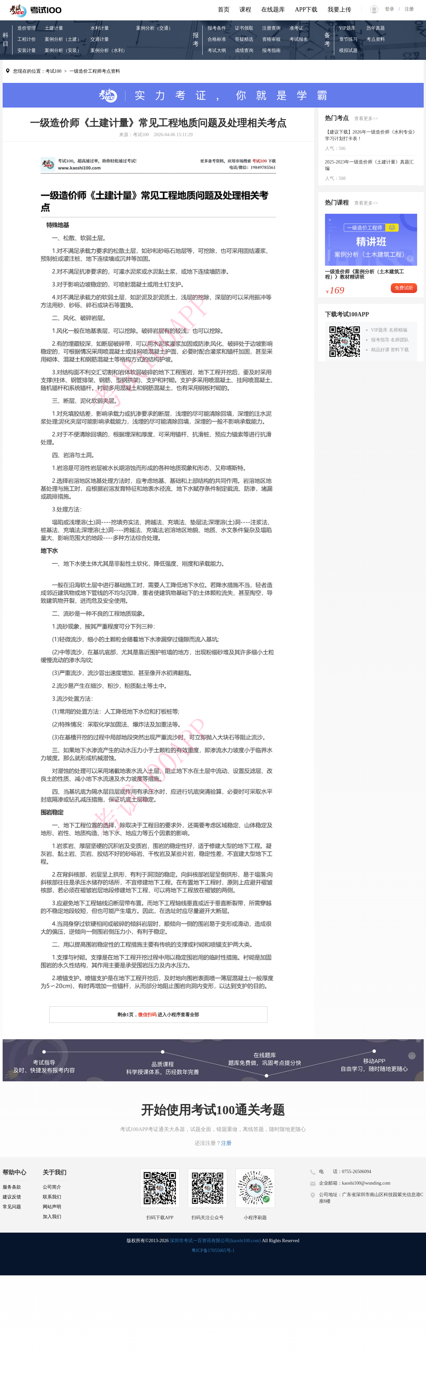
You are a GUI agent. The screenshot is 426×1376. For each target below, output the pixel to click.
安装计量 (26, 50)
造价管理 (26, 28)
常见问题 (12, 1206)
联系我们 (52, 1196)
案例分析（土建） (63, 39)
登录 (392, 9)
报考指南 (271, 50)
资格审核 (271, 39)
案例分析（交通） (154, 28)
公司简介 (52, 1187)
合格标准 (217, 39)
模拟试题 (348, 50)
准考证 (296, 28)
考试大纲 (217, 50)
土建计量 (54, 28)
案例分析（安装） (63, 50)
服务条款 (12, 1187)
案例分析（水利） (108, 50)
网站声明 (52, 1206)
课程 (245, 9)
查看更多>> (366, 118)
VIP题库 (347, 28)
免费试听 (404, 287)
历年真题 (375, 28)
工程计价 (26, 39)
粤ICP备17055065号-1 (213, 1250)
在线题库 (273, 9)
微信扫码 (147, 1014)
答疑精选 (244, 39)
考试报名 (298, 39)
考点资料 (375, 39)
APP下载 (306, 9)
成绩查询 (244, 50)
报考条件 (217, 28)
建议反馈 (12, 1196)
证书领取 (244, 28)
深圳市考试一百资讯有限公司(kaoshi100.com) (215, 1240)
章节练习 (348, 39)
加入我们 (52, 1216)
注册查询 (271, 28)
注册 (407, 9)
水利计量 (99, 28)
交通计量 (99, 39)
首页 (224, 9)
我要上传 (339, 9)
